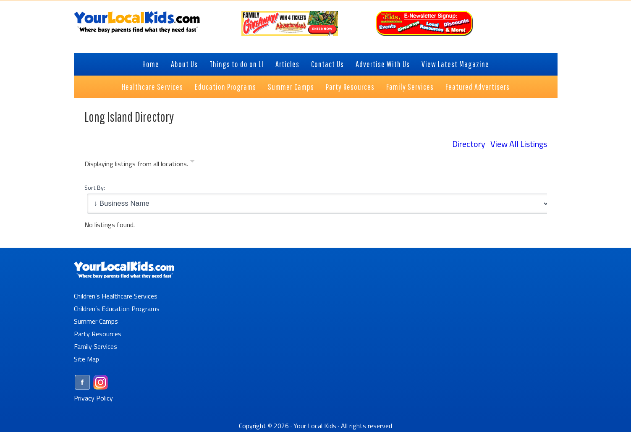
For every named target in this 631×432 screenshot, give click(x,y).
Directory (468, 143)
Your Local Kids (314, 426)
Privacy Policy (93, 398)
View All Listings (518, 143)
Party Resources (97, 334)
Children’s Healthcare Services (115, 296)
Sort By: (94, 187)
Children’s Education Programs (117, 309)
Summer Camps (96, 321)
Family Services (95, 346)
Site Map (86, 359)
